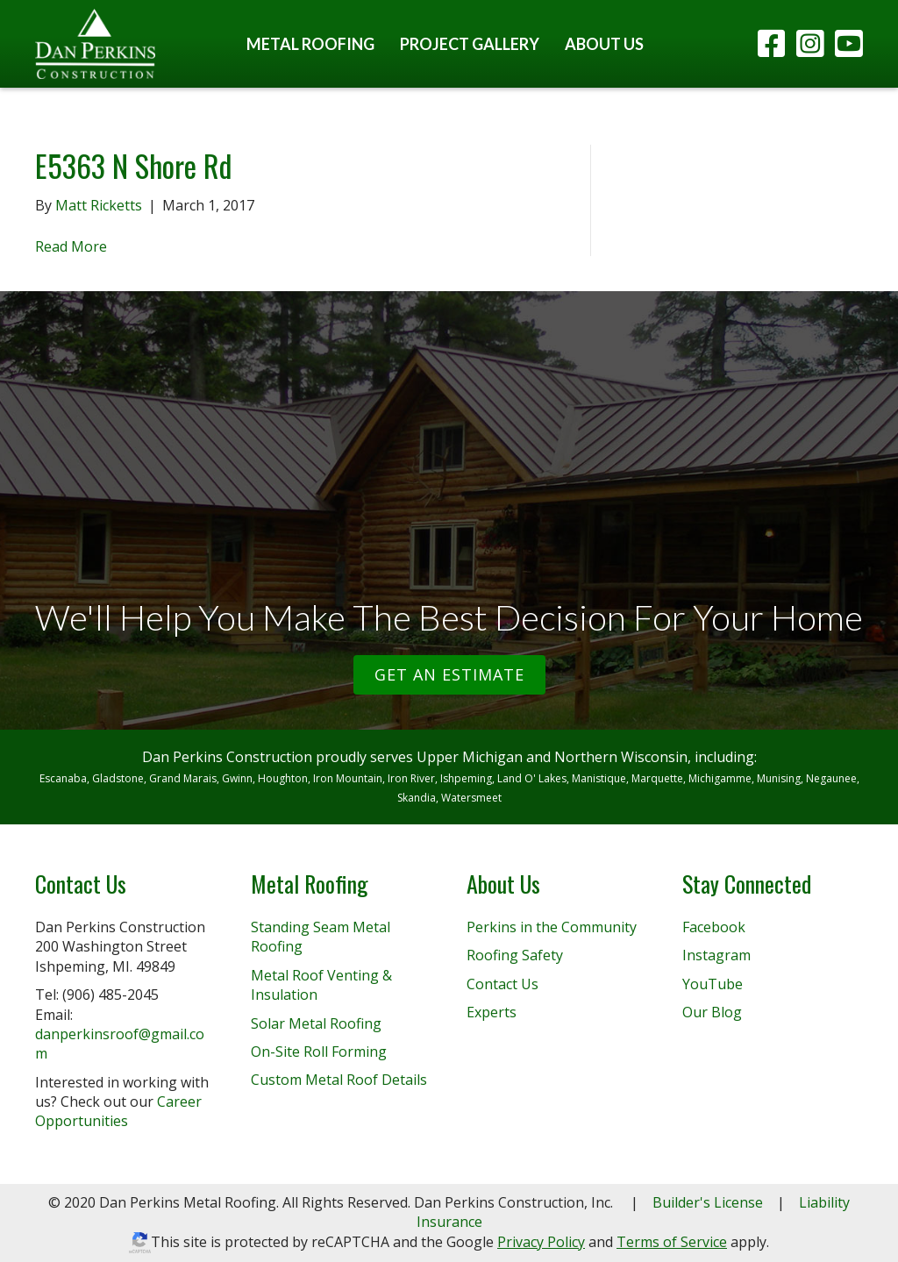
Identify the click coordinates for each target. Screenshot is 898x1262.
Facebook (713, 927)
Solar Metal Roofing (316, 1023)
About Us (604, 43)
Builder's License (707, 1202)
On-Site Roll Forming (319, 1051)
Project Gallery (469, 43)
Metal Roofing (310, 43)
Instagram (716, 955)
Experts (492, 1012)
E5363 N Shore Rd (133, 165)
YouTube (712, 984)
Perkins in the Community (552, 927)
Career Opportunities (118, 1111)
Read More (71, 246)
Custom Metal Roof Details (339, 1079)
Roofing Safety (515, 955)
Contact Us (502, 984)
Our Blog (712, 1012)
